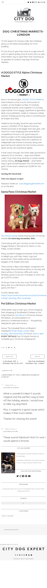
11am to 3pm (38, 333)
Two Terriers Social (9, 236)
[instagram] (20, 476)
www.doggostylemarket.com (31, 183)
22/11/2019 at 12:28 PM (10, 387)
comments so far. (7, 370)
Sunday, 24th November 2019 (14, 333)
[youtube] (29, 476)
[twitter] (17, 476)
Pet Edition (20, 315)
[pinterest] (26, 476)
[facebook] (23, 476)
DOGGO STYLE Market (32, 99)
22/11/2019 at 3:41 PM (10, 431)
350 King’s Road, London (19, 331)
